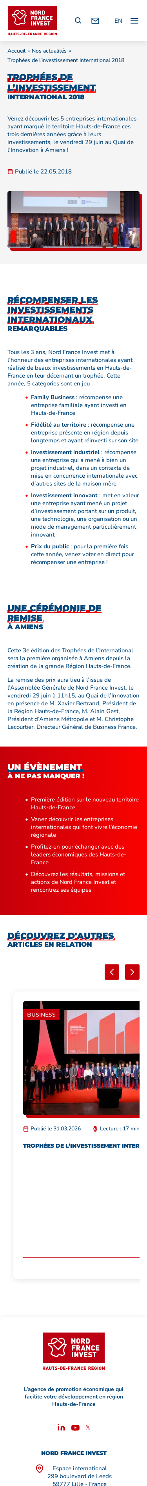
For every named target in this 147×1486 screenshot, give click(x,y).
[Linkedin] (61, 1429)
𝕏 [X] (87, 1427)
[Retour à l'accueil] (32, 20)
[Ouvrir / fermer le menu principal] (134, 20)
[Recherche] (78, 21)
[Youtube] (75, 1429)
